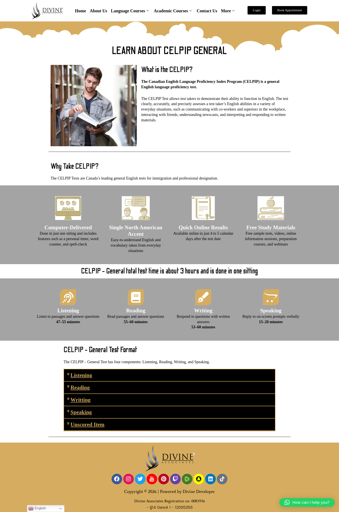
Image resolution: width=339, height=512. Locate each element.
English (37, 508)
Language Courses (130, 11)
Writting (80, 400)
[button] (169, 375)
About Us (99, 10)
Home (81, 10)
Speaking (81, 412)
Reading (80, 387)
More (227, 11)
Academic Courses (173, 11)
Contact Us (206, 10)
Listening (81, 375)
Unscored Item (87, 424)
